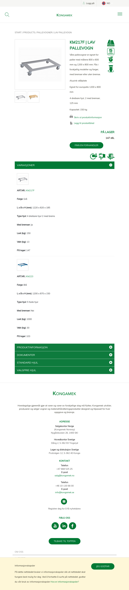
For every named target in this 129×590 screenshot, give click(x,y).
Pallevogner (45, 32)
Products (29, 32)
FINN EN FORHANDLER (86, 145)
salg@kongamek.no (64, 475)
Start (18, 32)
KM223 (29, 276)
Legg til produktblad (84, 123)
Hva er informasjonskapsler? (65, 581)
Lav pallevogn (63, 32)
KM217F (30, 190)
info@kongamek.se (64, 492)
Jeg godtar (102, 566)
